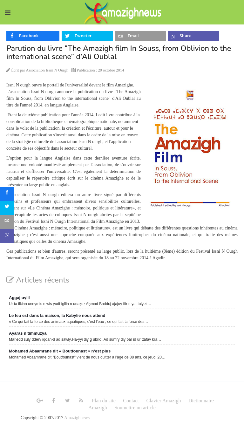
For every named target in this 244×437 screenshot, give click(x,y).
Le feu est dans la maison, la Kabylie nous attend (57, 315)
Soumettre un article (135, 407)
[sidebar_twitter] (7, 208)
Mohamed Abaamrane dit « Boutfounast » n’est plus (60, 351)
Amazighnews (77, 417)
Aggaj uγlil (19, 297)
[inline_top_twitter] (87, 36)
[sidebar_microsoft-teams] (7, 236)
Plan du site (104, 400)
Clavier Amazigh (163, 400)
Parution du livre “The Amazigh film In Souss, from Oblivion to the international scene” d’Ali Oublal (118, 52)
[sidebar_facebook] (7, 194)
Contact (131, 400)
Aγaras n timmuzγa (28, 333)
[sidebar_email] (7, 222)
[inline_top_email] (140, 36)
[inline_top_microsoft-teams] (193, 36)
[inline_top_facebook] (32, 36)
